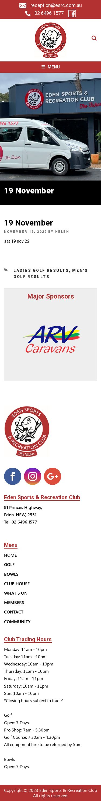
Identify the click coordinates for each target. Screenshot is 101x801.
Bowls (11, 574)
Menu (50, 67)
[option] (50, 339)
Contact (13, 612)
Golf (9, 564)
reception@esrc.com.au (50, 5)
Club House (17, 583)
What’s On (15, 593)
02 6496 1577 (44, 13)
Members (14, 602)
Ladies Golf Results (41, 270)
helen (62, 232)
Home (10, 555)
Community (17, 621)
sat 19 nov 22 (17, 241)
